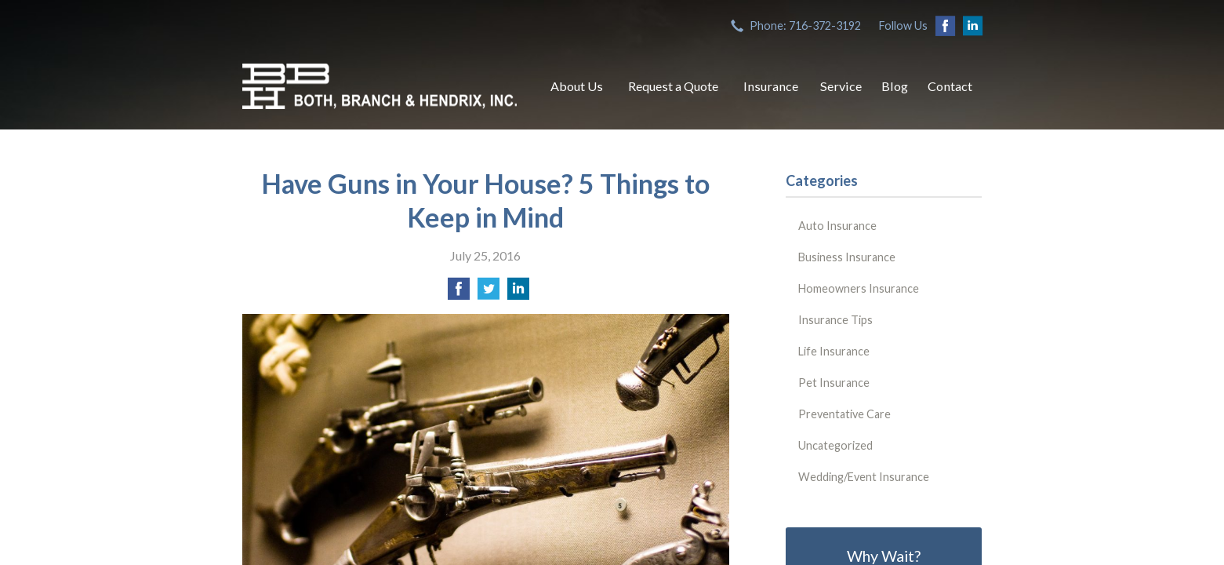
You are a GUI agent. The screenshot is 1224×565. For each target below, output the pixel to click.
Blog (894, 85)
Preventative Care (844, 414)
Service (841, 85)
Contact (950, 85)
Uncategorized (835, 445)
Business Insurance (846, 257)
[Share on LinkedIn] (518, 293)
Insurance (770, 85)
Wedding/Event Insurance (863, 476)
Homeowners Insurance (858, 288)
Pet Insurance (834, 382)
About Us (576, 85)
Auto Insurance (837, 225)
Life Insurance (834, 351)
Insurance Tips (835, 319)
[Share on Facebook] (459, 293)
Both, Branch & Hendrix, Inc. (379, 86)
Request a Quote (673, 85)
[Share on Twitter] (488, 293)
